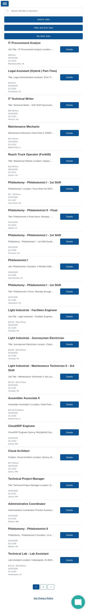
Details (69, 49)
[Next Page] (51, 586)
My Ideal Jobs (43, 36)
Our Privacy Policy (43, 598)
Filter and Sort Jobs (43, 27)
